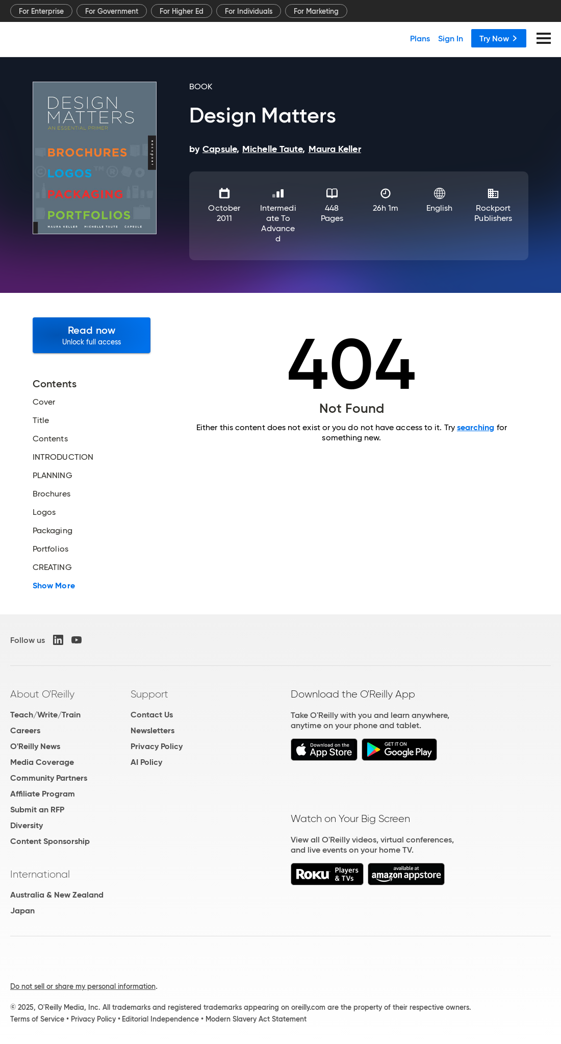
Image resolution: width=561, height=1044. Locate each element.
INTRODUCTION (63, 457)
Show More (54, 586)
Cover (44, 402)
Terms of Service (37, 1019)
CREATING (52, 567)
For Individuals (248, 11)
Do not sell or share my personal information (83, 986)
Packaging (52, 531)
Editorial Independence (160, 1019)
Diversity (26, 825)
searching (476, 427)
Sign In (450, 38)
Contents (50, 439)
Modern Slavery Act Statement (256, 1019)
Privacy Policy (157, 746)
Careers (25, 730)
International (40, 874)
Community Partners (48, 778)
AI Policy (146, 762)
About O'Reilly (42, 694)
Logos (44, 512)
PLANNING (52, 475)
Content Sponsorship (50, 841)
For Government (111, 11)
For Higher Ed (181, 11)
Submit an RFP (37, 809)
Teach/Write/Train (45, 714)
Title (41, 420)
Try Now (498, 38)
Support (149, 694)
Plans (420, 38)
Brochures (51, 494)
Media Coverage (42, 762)
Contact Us (152, 714)
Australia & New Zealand (57, 894)
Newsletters (152, 730)
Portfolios (50, 549)
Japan (22, 910)
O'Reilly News (35, 746)
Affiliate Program (42, 793)
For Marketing (316, 11)
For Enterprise (41, 11)
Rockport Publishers (493, 213)
